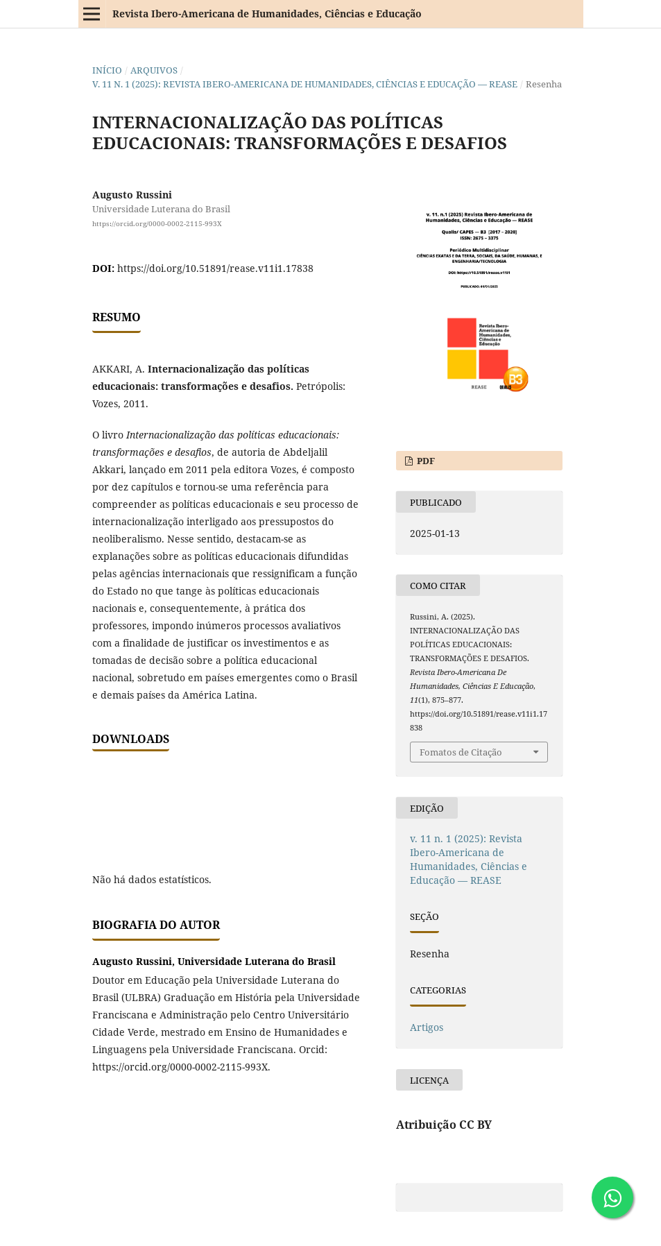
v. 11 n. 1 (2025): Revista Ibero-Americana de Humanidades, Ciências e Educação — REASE (304, 84)
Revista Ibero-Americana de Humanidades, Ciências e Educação (267, 13)
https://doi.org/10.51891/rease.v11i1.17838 (215, 268)
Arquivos (154, 70)
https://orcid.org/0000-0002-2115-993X (157, 223)
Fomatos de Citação (461, 752)
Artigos (426, 1027)
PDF (425, 460)
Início (107, 70)
